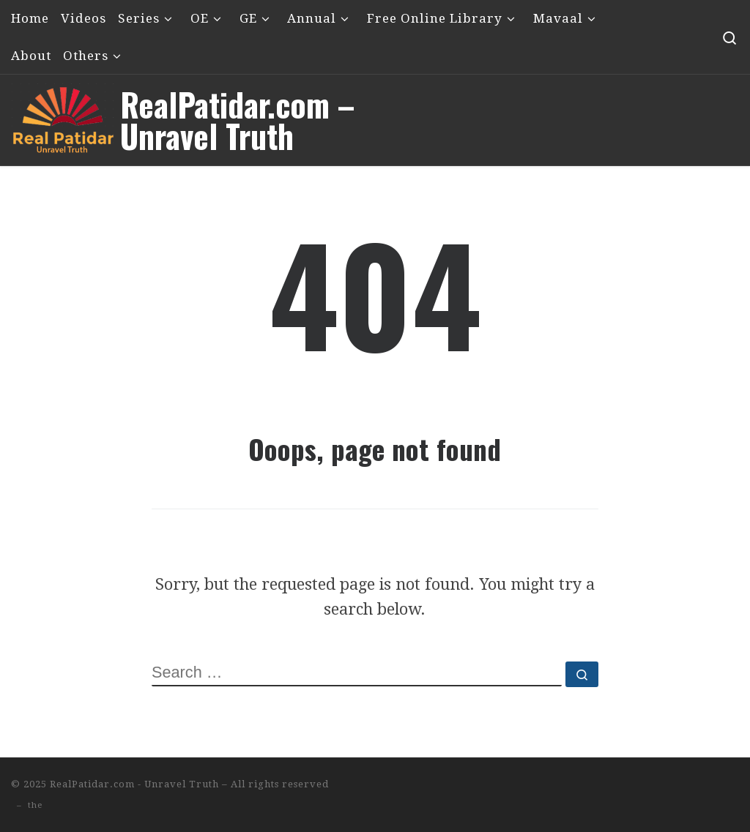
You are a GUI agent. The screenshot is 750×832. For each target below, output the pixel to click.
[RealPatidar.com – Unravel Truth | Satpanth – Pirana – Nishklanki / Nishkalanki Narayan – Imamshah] (63, 114)
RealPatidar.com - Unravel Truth (134, 784)
